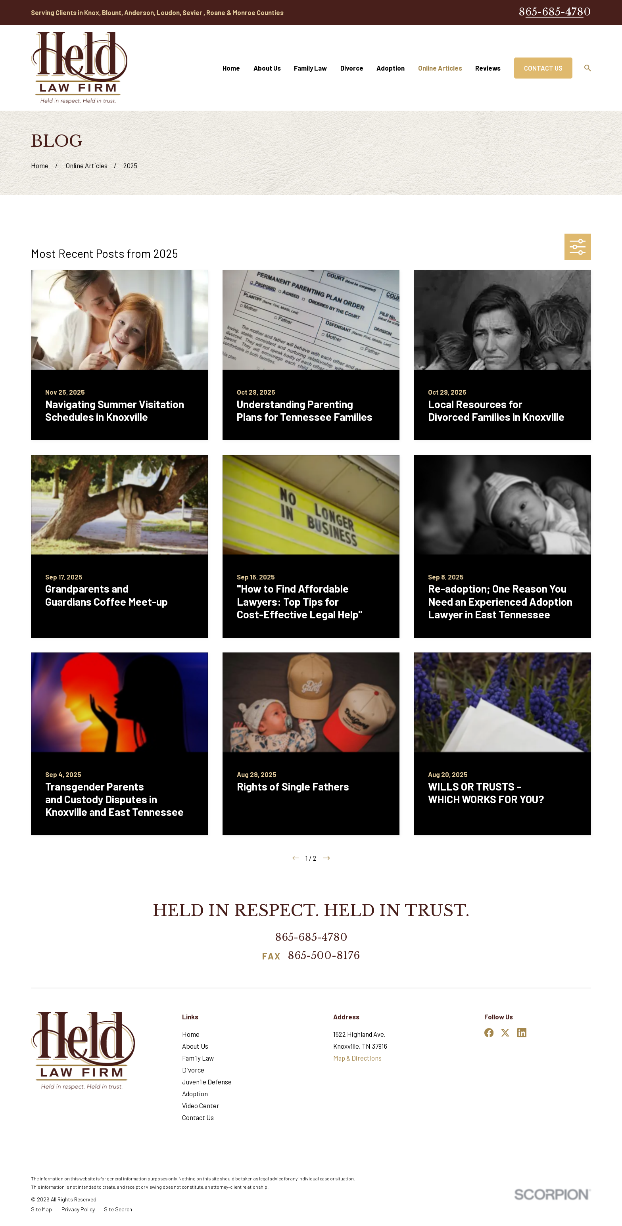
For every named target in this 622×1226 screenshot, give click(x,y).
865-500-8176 (324, 956)
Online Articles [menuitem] (440, 68)
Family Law (198, 1058)
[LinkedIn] (521, 1032)
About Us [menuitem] (267, 68)
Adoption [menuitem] (390, 68)
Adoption (195, 1093)
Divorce (193, 1070)
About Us (195, 1046)
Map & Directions (357, 1058)
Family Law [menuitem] (310, 68)
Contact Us (543, 68)
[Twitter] (505, 1032)
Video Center (200, 1105)
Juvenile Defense (207, 1082)
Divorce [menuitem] (351, 68)
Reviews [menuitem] (488, 68)
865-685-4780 (554, 12)
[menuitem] (41, 1209)
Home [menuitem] (231, 68)
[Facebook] (488, 1032)
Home (191, 1034)
